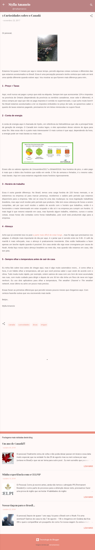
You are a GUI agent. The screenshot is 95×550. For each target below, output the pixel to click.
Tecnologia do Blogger (47, 539)
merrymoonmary (54, 545)
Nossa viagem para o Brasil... (18, 505)
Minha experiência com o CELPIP (21, 474)
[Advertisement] (47, 408)
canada (12, 325)
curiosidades (23, 325)
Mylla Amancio (19, 4)
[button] (91, 16)
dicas (35, 325)
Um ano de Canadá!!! (13, 443)
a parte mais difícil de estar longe (47, 235)
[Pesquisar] (91, 5)
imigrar (44, 325)
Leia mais (88, 466)
